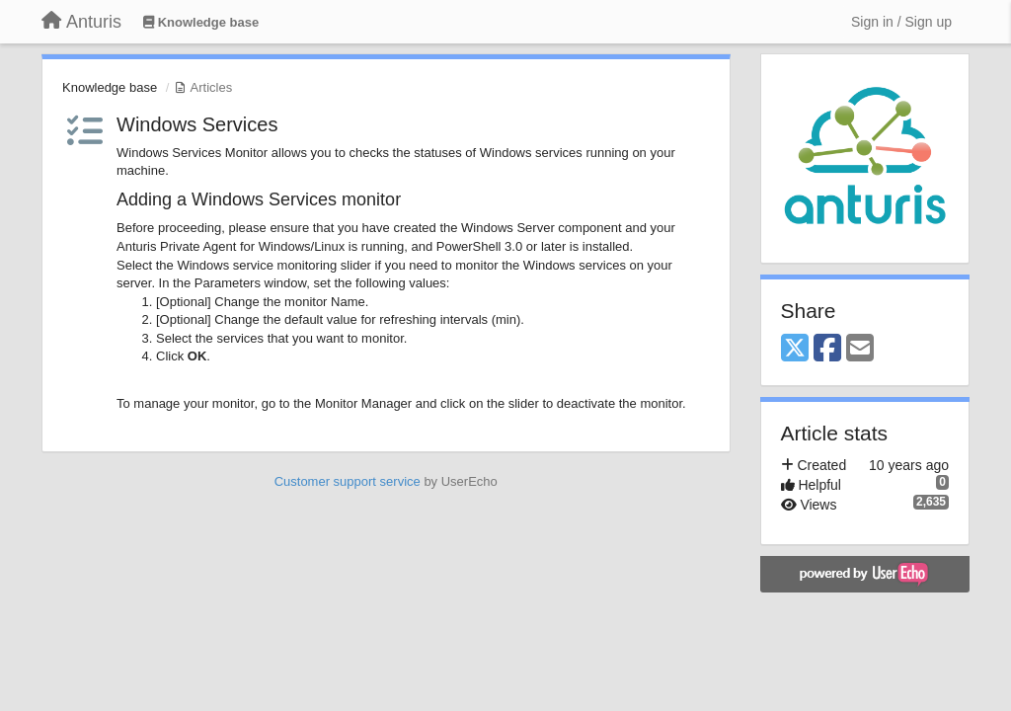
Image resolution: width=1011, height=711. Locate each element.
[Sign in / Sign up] (901, 22)
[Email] (860, 349)
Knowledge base (109, 87)
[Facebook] (827, 349)
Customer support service (347, 481)
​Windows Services (197, 124)
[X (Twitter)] (795, 349)
